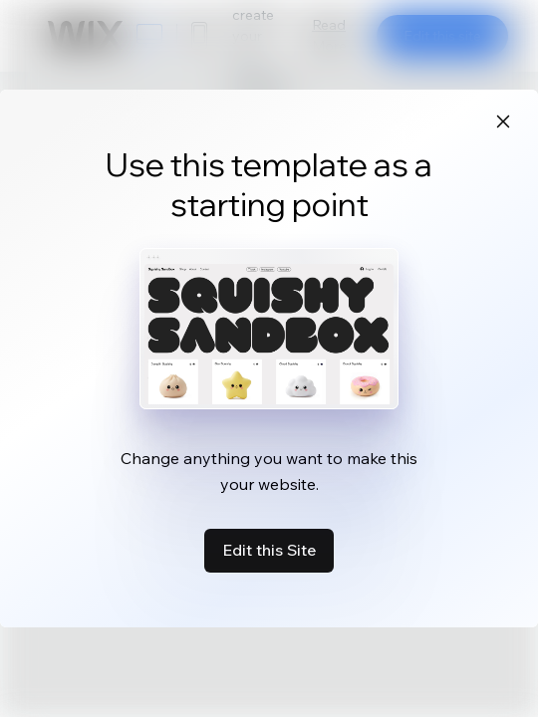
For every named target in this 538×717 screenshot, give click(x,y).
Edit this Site (269, 550)
